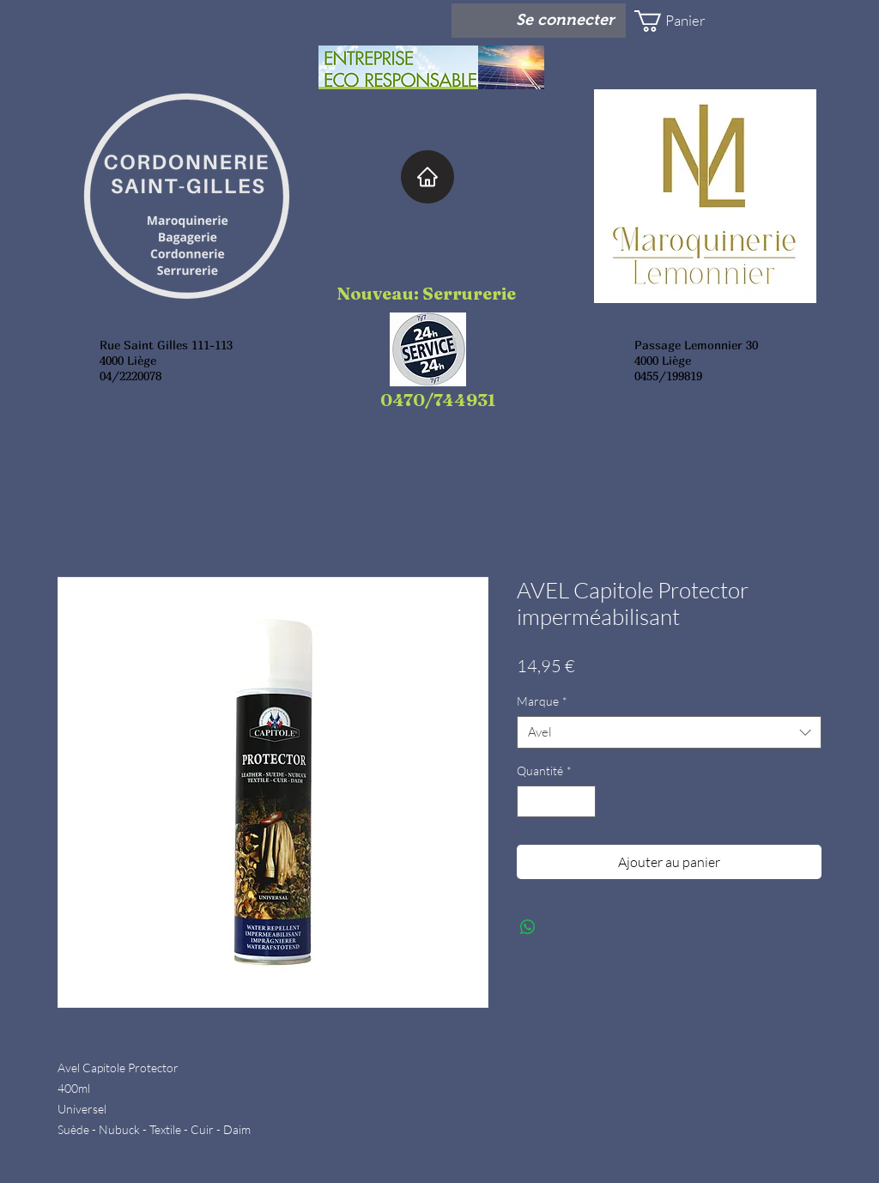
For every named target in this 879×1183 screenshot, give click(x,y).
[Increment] (582, 801)
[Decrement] (530, 801)
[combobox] (669, 732)
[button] (685, 21)
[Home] (427, 176)
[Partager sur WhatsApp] (528, 927)
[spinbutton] (556, 801)
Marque (542, 701)
